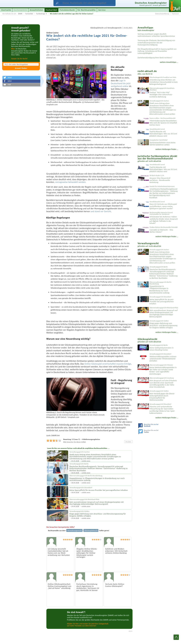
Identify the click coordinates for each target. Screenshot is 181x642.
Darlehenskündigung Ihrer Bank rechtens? (155, 57)
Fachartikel (29, 14)
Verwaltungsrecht (114, 28)
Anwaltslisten (36, 10)
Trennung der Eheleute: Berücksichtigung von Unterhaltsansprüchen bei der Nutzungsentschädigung (156, 42)
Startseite (6, 10)
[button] (21, 77)
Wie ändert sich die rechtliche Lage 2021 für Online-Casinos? (71, 14)
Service (101, 10)
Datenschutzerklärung (162, 14)
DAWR (20, 14)
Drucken (128, 442)
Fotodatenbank (67, 10)
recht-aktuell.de (155, 161)
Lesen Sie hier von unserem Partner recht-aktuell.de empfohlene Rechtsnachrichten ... (78, 448)
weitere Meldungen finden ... (166, 149)
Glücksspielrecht (97, 28)
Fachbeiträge (40, 14)
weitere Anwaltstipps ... (169, 62)
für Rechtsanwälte (86, 10)
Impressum (175, 14)
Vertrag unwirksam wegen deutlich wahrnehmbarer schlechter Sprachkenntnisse (156, 35)
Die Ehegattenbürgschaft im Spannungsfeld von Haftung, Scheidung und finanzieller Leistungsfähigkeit (157, 51)
